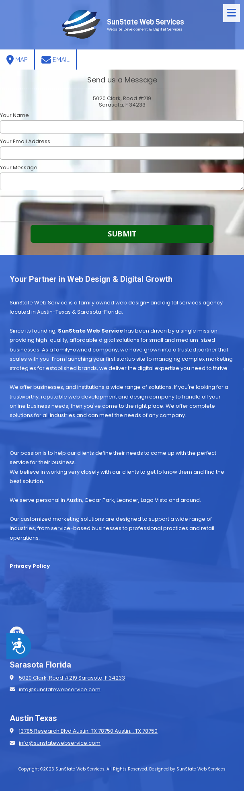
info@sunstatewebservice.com (59, 689)
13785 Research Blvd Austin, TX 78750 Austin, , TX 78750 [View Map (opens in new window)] (88, 731)
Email (55, 60)
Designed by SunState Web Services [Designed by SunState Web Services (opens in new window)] (187, 769)
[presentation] (51, 209)
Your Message (18, 167)
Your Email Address (25, 141)
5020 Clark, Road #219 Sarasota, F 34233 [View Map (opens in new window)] (72, 678)
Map (17, 60)
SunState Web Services (145, 22)
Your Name (14, 115)
